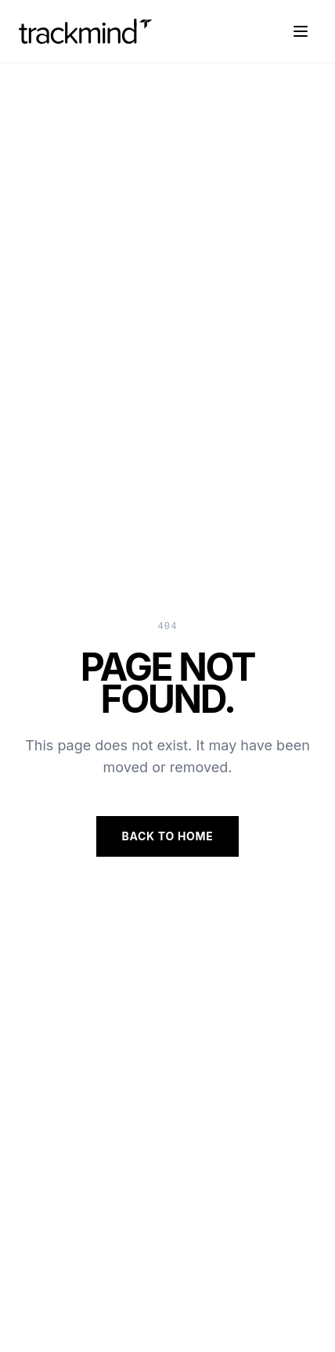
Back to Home (167, 836)
